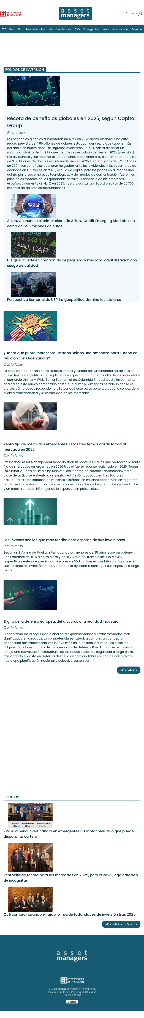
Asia (106, 29)
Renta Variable (35, 29)
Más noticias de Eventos (121, 924)
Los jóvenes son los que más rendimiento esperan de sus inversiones (64, 539)
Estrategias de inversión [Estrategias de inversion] (6, 13)
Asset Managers (61, 950)
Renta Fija (15, 29)
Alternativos (120, 29)
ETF (4, 29)
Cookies (72, 1001)
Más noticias (129, 670)
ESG (77, 29)
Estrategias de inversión (71, 978)
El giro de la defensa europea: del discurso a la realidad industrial (61, 621)
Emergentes (91, 29)
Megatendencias (60, 29)
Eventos (137, 29)
